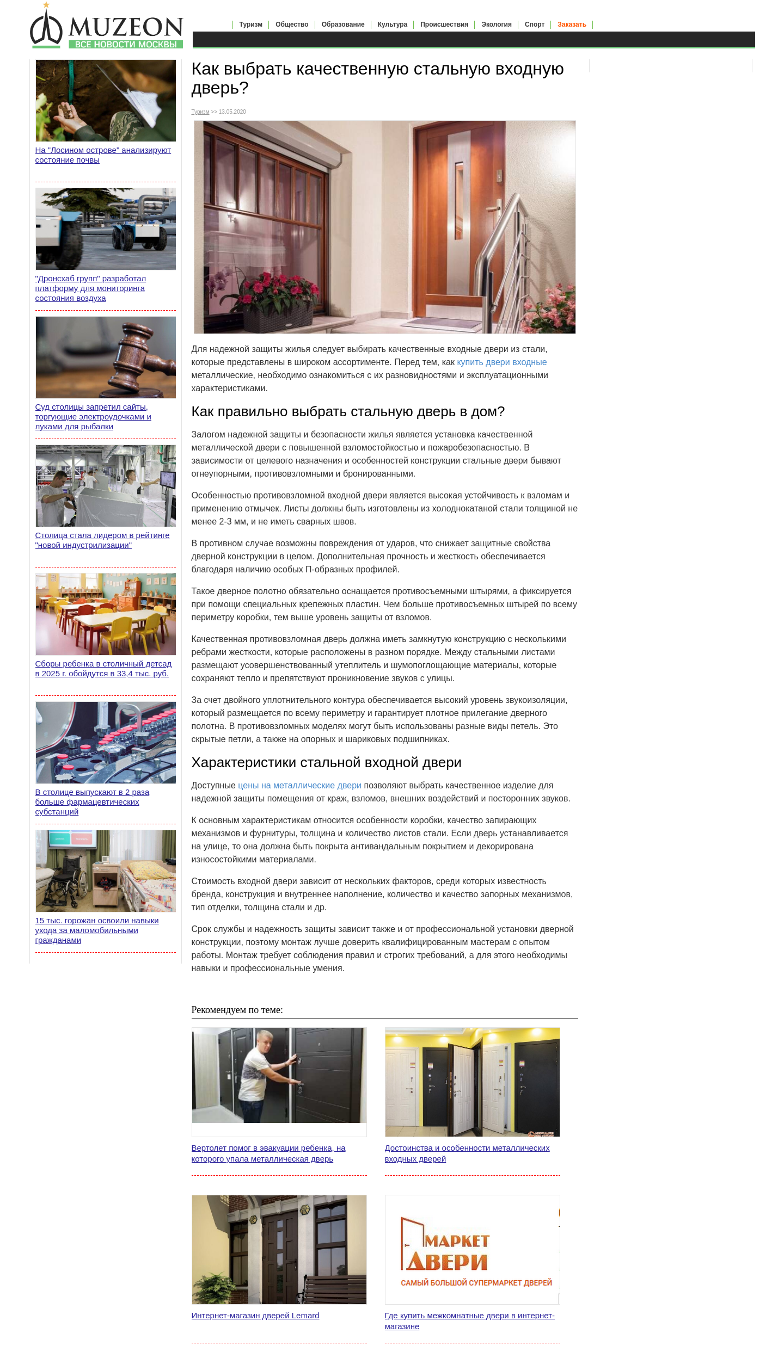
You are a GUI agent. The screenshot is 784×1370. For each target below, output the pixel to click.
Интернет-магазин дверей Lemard (256, 1315)
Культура (392, 24)
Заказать (572, 24)
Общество (292, 24)
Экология (496, 24)
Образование (343, 24)
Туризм (251, 24)
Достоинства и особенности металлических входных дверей (467, 1153)
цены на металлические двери (300, 785)
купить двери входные (502, 362)
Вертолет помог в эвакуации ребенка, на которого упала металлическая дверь (269, 1153)
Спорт (534, 24)
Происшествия (444, 24)
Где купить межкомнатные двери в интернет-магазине (470, 1321)
